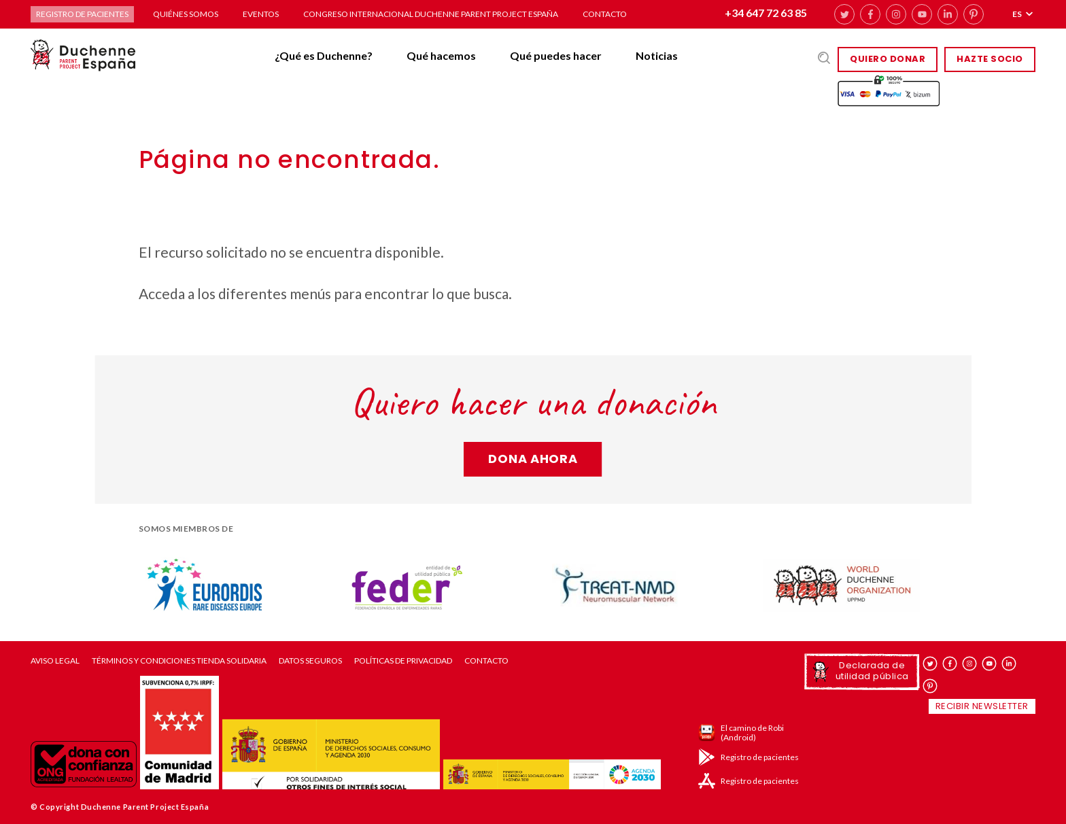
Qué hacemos (441, 55)
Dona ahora (532, 458)
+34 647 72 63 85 (766, 12)
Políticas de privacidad (403, 661)
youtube (922, 14)
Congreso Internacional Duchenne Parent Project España (430, 14)
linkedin (948, 14)
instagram (896, 14)
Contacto (605, 14)
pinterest (973, 14)
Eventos (261, 14)
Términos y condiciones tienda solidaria (179, 661)
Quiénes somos (185, 14)
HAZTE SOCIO (990, 58)
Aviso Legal (55, 661)
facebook (870, 14)
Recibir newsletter (982, 706)
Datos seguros (310, 661)
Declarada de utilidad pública (872, 671)
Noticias (657, 55)
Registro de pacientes (82, 14)
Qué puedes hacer (556, 55)
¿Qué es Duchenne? (324, 55)
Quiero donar (887, 58)
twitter (844, 14)
